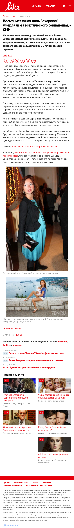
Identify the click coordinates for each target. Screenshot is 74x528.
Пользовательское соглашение (39, 485)
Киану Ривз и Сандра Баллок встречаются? (52, 429)
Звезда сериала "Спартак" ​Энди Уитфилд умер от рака (33, 353)
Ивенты (36, 482)
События (50, 6)
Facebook (62, 341)
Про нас (6, 482)
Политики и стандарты (12, 485)
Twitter (6, 345)
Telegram (17, 345)
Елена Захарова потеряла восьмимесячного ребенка (33, 360)
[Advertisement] (23, 454)
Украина (36, 6)
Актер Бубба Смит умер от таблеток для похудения (29, 367)
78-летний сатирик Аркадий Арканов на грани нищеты (17, 429)
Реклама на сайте (21, 482)
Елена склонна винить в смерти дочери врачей (34, 146)
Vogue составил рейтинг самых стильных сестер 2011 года (53, 396)
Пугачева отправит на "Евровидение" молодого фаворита (15, 397)
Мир (13, 16)
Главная (6, 16)
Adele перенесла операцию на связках (53, 456)
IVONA (19, 335)
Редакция (47, 482)
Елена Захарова (12, 328)
